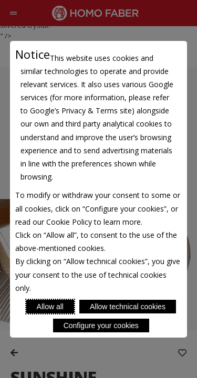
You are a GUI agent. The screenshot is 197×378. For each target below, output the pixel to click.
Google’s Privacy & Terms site (81, 111)
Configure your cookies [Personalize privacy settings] (101, 325)
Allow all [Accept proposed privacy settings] (50, 306)
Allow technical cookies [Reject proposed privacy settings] (127, 306)
